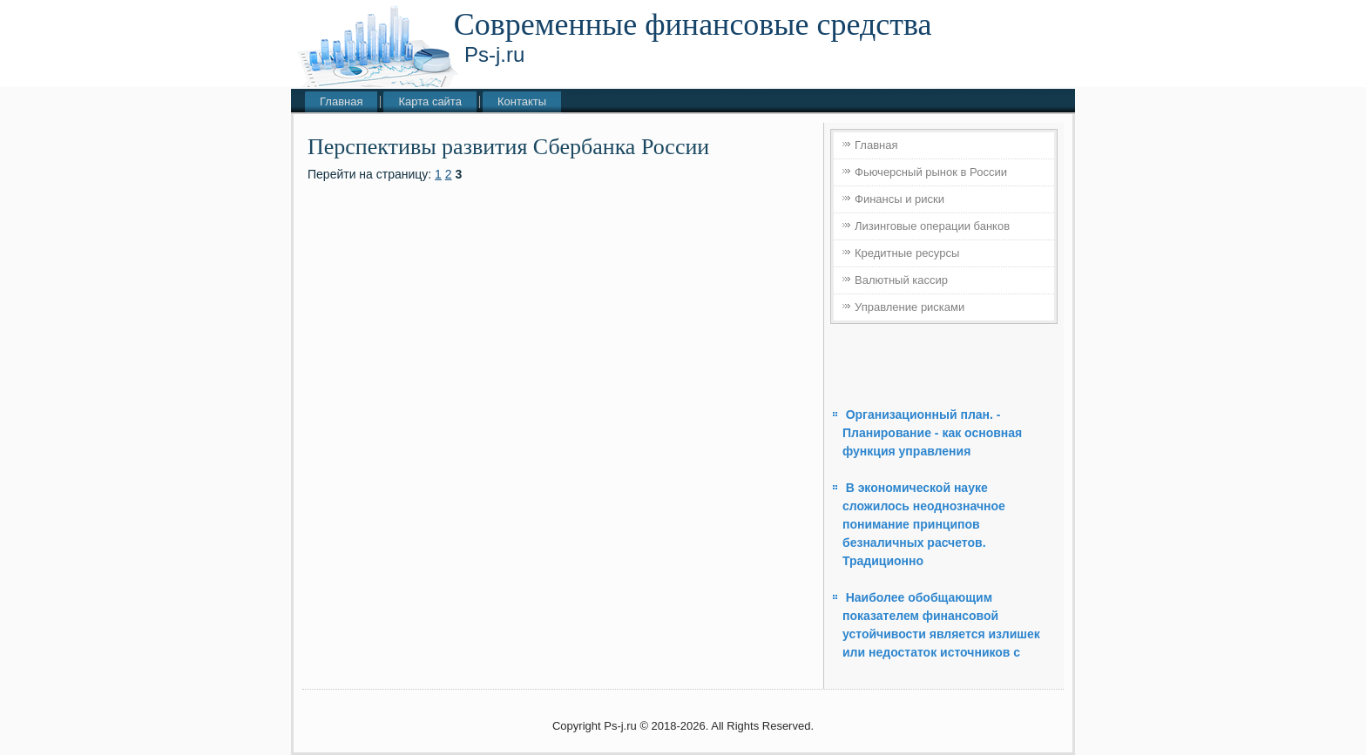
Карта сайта (429, 101)
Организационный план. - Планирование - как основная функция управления (932, 433)
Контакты (521, 101)
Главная (341, 101)
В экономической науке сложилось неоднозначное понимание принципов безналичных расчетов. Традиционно (923, 524)
